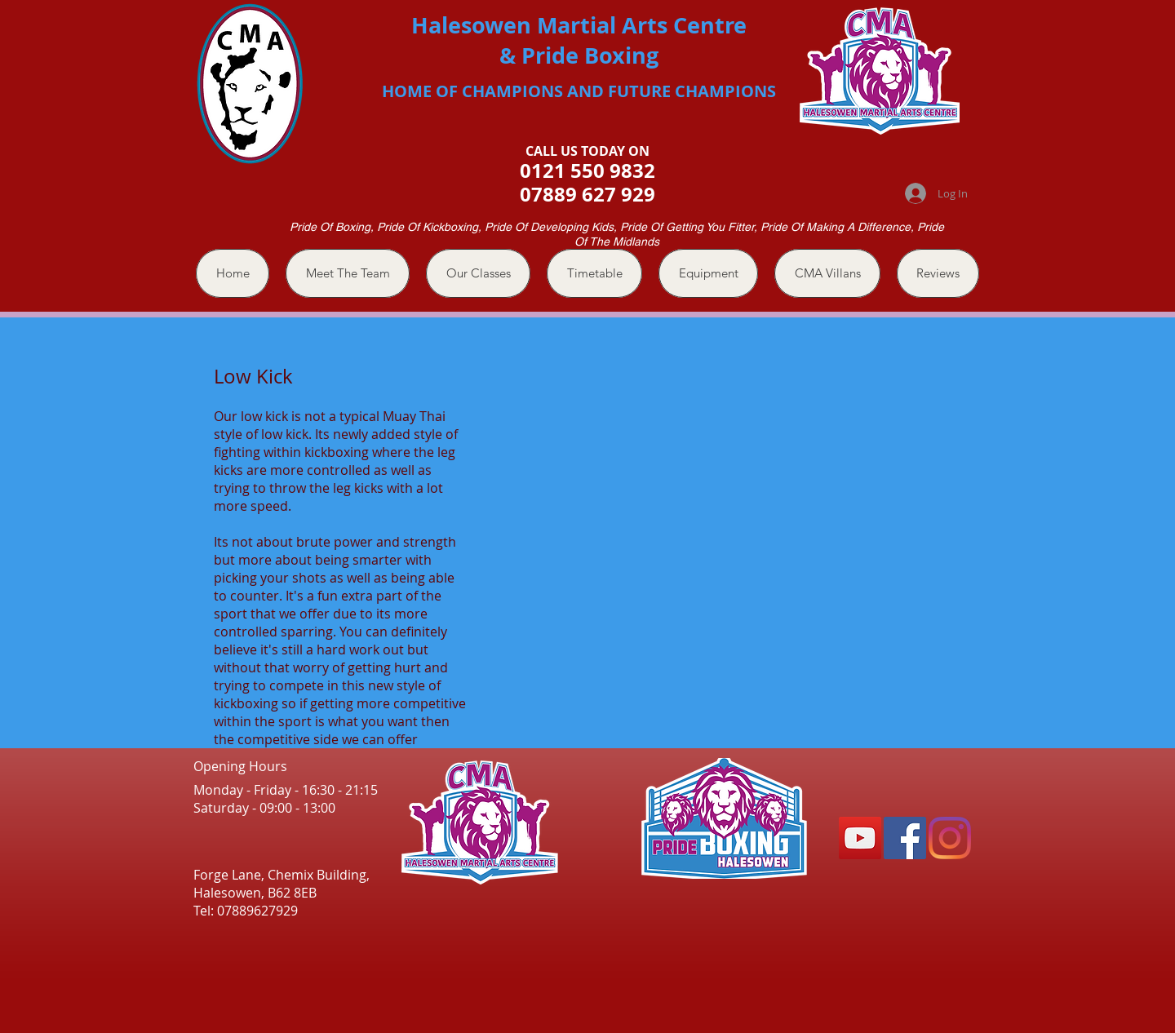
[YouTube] (860, 838)
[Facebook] (905, 838)
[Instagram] (950, 838)
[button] (478, 273)
